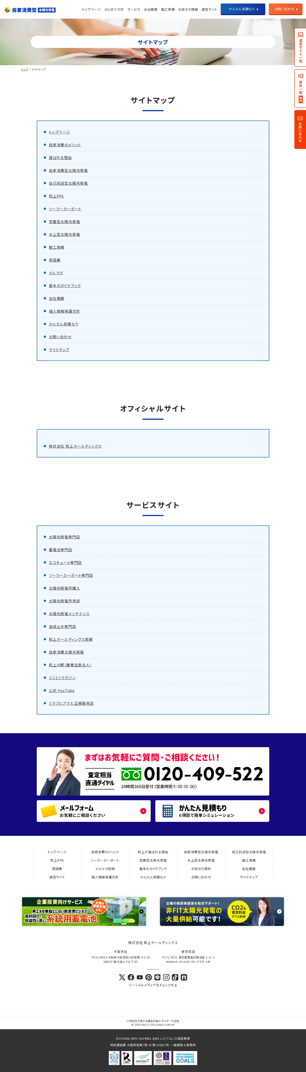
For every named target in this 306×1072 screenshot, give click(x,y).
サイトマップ (59, 349)
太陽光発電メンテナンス (69, 613)
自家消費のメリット (65, 145)
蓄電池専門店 (60, 549)
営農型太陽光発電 (64, 221)
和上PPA (56, 196)
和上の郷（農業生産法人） (70, 665)
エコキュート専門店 (65, 562)
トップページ (91, 9)
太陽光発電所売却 (64, 601)
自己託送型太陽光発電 (68, 183)
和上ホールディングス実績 (71, 639)
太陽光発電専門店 (64, 537)
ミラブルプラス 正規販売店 (71, 703)
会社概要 (151, 9)
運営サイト (57, 877)
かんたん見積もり (242, 9)
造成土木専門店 (62, 626)
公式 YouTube (62, 690)
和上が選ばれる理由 (153, 852)
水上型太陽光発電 (64, 234)
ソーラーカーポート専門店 (71, 575)
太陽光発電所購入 (64, 588)
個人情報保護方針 (64, 311)
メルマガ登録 (105, 868)
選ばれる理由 (60, 157)
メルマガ (56, 273)
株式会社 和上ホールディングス (75, 446)
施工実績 (168, 9)
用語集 (54, 260)
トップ (24, 69)
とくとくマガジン (62, 677)
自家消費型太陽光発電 (68, 170)
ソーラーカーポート (65, 209)
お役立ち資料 (201, 868)
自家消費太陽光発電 (66, 652)
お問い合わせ (284, 9)
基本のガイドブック (65, 285)
